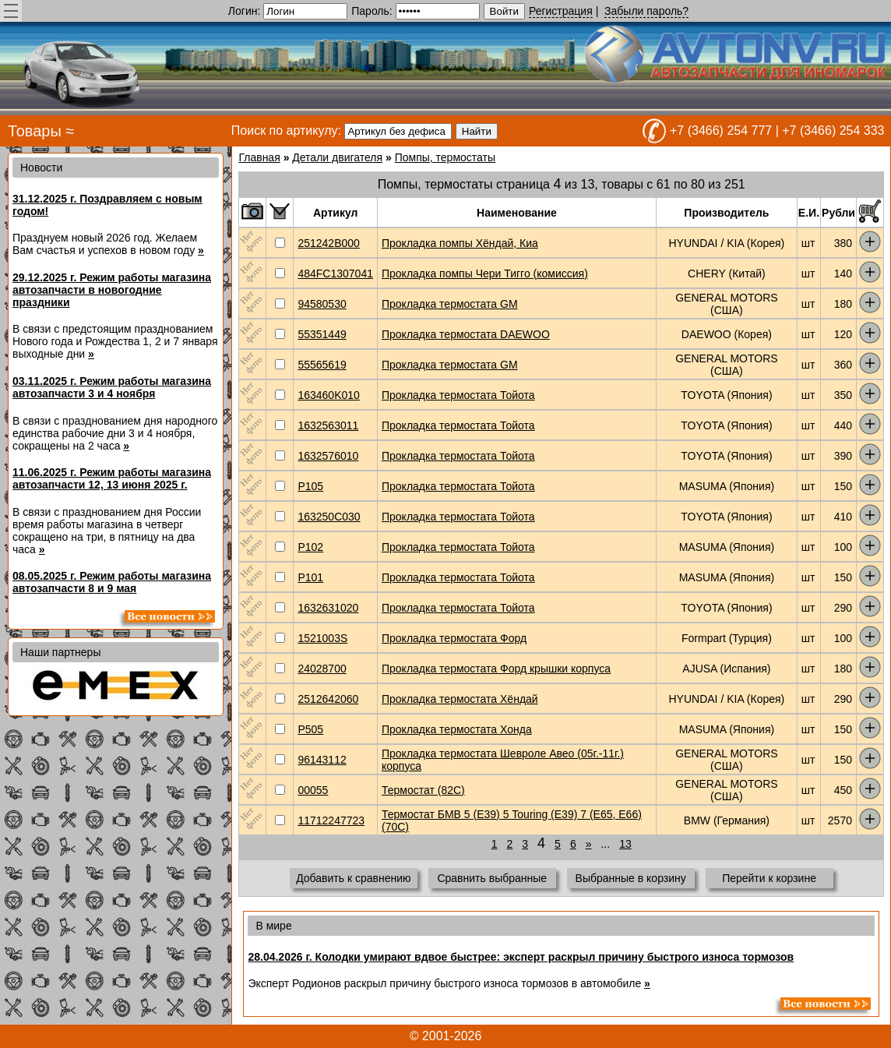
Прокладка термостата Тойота (458, 395)
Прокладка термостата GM (450, 304)
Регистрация (561, 11)
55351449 (322, 334)
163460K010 (328, 395)
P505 (310, 729)
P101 (310, 577)
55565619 (322, 364)
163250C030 (329, 516)
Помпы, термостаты (445, 157)
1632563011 (328, 425)
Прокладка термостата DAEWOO (466, 334)
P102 (310, 547)
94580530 (322, 304)
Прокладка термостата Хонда (457, 729)
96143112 (322, 759)
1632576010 (328, 456)
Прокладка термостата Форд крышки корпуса (496, 668)
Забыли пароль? (646, 11)
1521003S (322, 638)
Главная (259, 157)
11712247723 (331, 820)
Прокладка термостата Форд (454, 638)
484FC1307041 (335, 273)
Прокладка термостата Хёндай (460, 699)
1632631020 (328, 608)
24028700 (322, 668)
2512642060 (328, 699)
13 (625, 844)
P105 (310, 486)
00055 (313, 790)
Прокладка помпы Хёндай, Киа (460, 243)
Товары (35, 130)
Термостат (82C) (423, 790)
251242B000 (328, 243)
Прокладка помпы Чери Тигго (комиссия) (485, 273)
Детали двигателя (337, 157)
